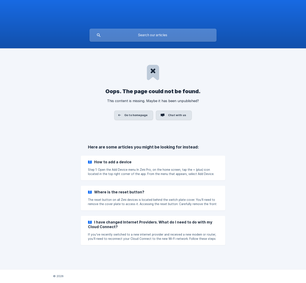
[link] (153, 168)
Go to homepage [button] (135, 115)
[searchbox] (153, 35)
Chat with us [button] (177, 115)
